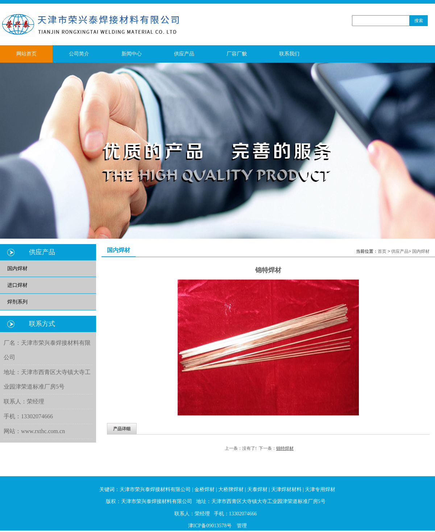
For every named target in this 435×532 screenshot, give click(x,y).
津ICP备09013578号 (210, 525)
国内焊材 (421, 251)
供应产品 (400, 251)
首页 (382, 251)
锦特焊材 (285, 448)
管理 (242, 525)
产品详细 (121, 428)
